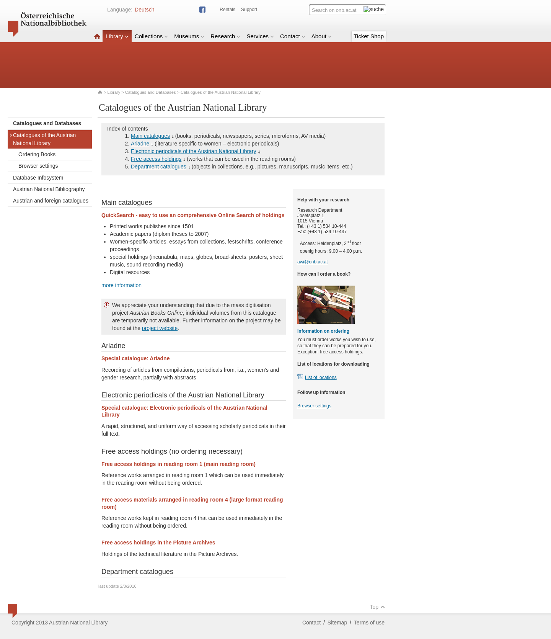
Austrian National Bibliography (49, 189)
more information (121, 285)
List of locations (321, 377)
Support (249, 9)
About (321, 36)
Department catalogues (158, 166)
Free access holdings (156, 159)
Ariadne (140, 144)
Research (225, 36)
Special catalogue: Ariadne (135, 358)
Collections (151, 36)
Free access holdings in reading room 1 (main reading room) (178, 464)
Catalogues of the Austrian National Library (42, 139)
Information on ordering (323, 331)
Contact (292, 36)
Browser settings (38, 166)
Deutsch (144, 10)
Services (260, 36)
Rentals (227, 9)
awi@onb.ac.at (312, 262)
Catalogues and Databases (150, 92)
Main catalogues (150, 136)
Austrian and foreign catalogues (50, 201)
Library (117, 36)
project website (160, 328)
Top (377, 607)
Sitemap (337, 622)
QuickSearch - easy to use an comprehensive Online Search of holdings (192, 215)
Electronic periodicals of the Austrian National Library (193, 151)
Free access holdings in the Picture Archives (158, 542)
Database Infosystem (38, 178)
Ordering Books (36, 154)
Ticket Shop (369, 36)
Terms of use (369, 622)
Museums (189, 36)
